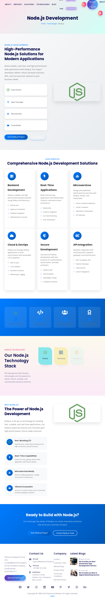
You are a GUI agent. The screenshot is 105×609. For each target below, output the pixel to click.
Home (43, 24)
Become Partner (17, 578)
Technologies (52, 24)
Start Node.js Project (16, 137)
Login (52, 596)
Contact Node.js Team (65, 533)
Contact (57, 559)
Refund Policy (59, 566)
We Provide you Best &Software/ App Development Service (87, 564)
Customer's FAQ (60, 563)
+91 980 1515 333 (39, 568)
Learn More (37, 137)
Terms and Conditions (58, 575)
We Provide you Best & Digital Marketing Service (89, 574)
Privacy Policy (59, 570)
